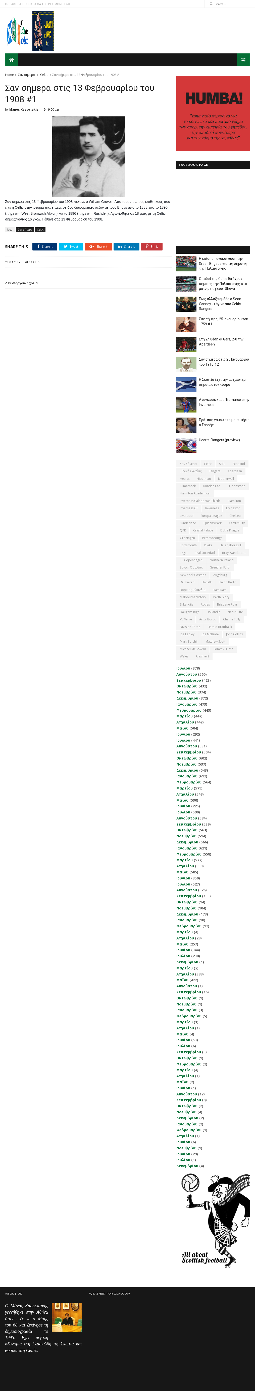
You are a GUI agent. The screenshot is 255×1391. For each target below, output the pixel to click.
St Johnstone (236, 486)
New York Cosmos (193, 575)
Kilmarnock (188, 486)
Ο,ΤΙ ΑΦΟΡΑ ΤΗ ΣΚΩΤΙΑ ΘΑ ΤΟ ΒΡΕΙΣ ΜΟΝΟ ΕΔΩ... (38, 4)
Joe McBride (210, 634)
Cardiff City (237, 523)
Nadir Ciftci (235, 612)
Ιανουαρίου (186, 704)
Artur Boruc (207, 619)
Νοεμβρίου (186, 691)
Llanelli (207, 582)
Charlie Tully (231, 619)
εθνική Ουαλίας (191, 567)
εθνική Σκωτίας (190, 471)
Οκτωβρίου (186, 686)
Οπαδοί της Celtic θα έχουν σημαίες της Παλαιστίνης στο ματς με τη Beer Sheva (223, 283)
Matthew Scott (215, 641)
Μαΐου (182, 727)
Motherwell (226, 478)
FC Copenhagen (191, 560)
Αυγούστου (186, 674)
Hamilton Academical (195, 493)
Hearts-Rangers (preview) (219, 440)
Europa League (211, 515)
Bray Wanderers (233, 552)
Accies (205, 604)
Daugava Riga (189, 612)
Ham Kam (220, 589)
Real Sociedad (205, 552)
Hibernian (204, 478)
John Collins (234, 634)
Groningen (187, 537)
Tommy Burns (223, 649)
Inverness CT (189, 508)
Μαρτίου (184, 716)
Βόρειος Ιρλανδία (193, 589)
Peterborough (212, 537)
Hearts (184, 478)
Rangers (214, 471)
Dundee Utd (211, 486)
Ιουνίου (183, 734)
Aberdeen (235, 471)
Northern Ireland (222, 560)
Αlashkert (202, 656)
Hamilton (234, 500)
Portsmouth (188, 545)
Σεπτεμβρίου (188, 680)
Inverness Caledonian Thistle (200, 500)
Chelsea (235, 515)
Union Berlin (227, 582)
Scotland (239, 463)
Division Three (190, 626)
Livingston (233, 508)
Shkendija (186, 604)
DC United (187, 582)
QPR (183, 530)
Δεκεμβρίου (187, 698)
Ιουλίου (183, 668)
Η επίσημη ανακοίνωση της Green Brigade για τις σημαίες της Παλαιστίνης (223, 263)
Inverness (212, 508)
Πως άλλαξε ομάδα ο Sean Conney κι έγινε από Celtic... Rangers (221, 303)
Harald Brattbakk (220, 626)
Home (9, 74)
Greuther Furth (220, 567)
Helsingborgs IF (231, 545)
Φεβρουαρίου (188, 710)
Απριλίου (185, 721)
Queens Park (212, 523)
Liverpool (186, 515)
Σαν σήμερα (26, 74)
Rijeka (208, 545)
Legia (183, 552)
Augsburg (220, 575)
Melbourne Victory (193, 597)
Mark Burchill (189, 641)
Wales (184, 656)
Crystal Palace (203, 530)
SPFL (222, 463)
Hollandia (213, 612)
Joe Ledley (187, 634)
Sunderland (188, 523)
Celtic (44, 74)
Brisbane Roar (227, 604)
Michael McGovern (193, 649)
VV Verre (186, 619)
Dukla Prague (229, 530)
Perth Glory (221, 597)
